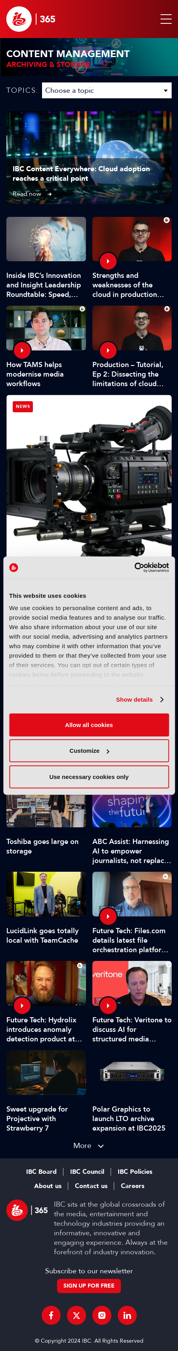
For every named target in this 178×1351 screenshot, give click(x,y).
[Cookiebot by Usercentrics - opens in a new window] (134, 568)
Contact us (91, 1186)
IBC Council (87, 1171)
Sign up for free (89, 1286)
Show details (134, 699)
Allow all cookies (89, 724)
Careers (132, 1186)
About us (47, 1186)
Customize (89, 750)
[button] (164, 19)
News (23, 407)
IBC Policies (135, 1171)
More (82, 1145)
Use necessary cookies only (88, 776)
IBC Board (41, 1171)
